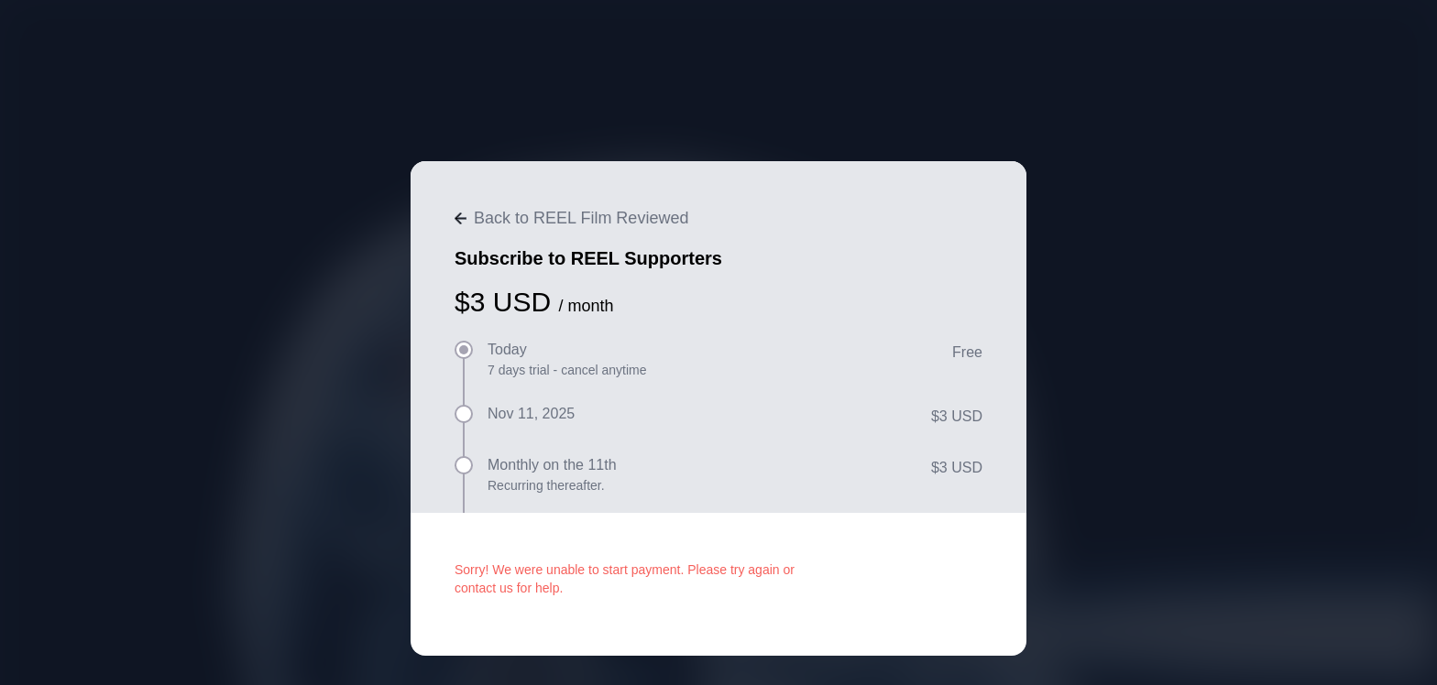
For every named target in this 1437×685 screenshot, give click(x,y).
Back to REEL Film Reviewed (571, 218)
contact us (484, 588)
